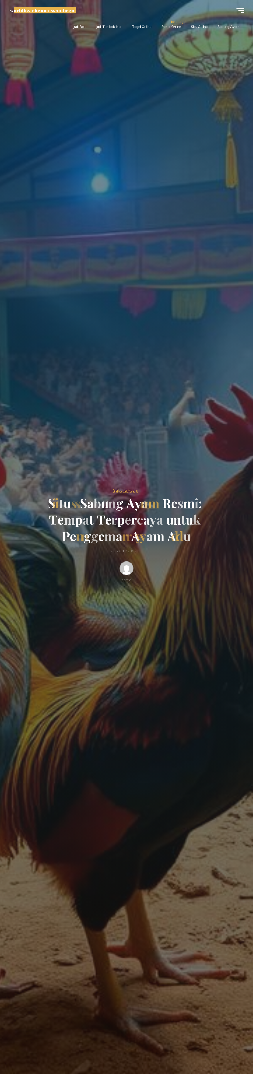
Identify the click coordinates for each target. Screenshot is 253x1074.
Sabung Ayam (125, 490)
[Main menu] (240, 10)
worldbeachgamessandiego (42, 10)
